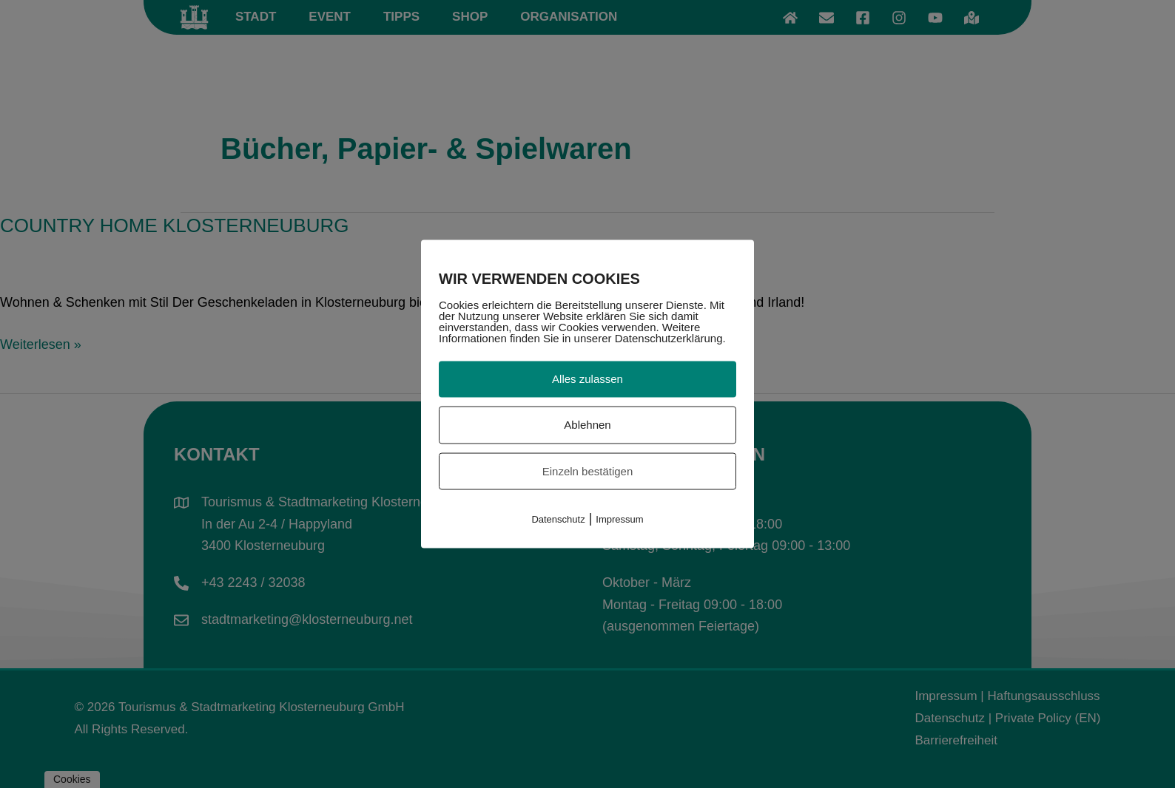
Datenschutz (558, 519)
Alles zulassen (587, 379)
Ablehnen (587, 424)
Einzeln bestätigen (587, 470)
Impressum (619, 519)
